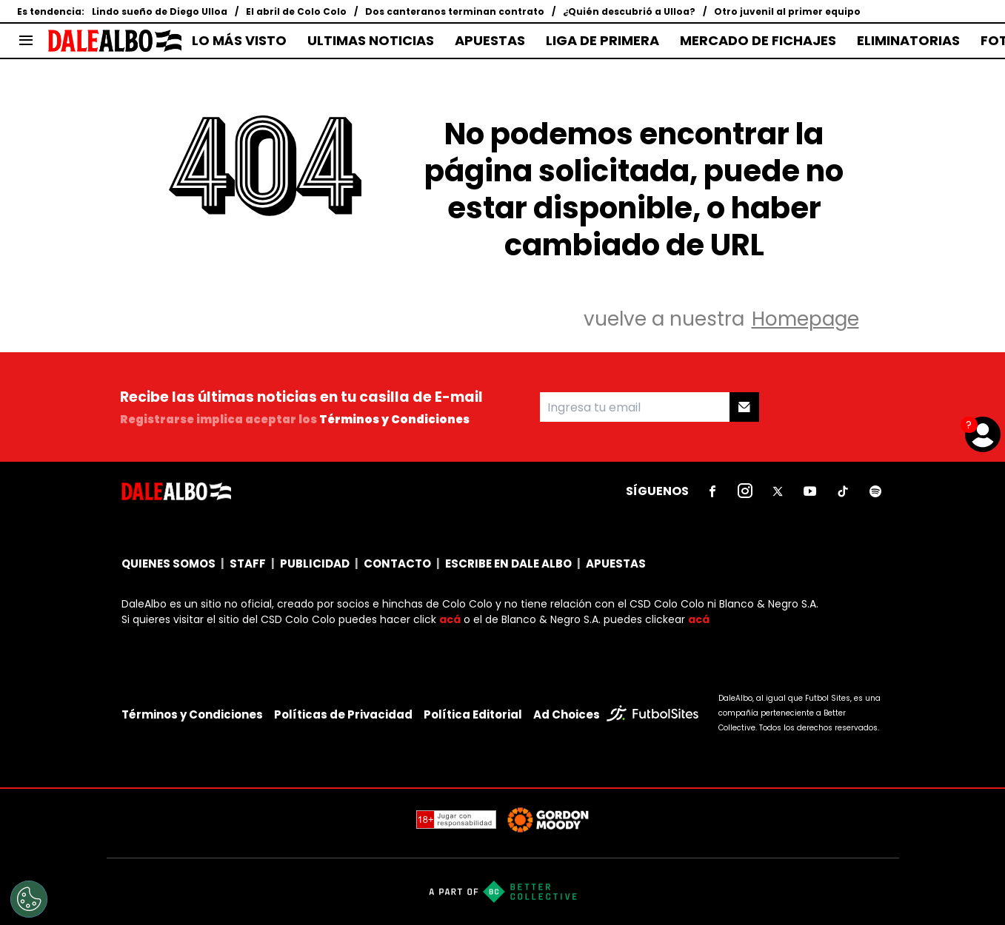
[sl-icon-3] (778, 491)
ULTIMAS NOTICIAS (370, 41)
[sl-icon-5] (843, 491)
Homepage (805, 319)
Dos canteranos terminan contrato (454, 11)
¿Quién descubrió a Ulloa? (629, 11)
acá (450, 619)
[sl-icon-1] (712, 491)
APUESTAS (490, 41)
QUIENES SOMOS (168, 563)
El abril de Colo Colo (296, 11)
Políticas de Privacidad (343, 714)
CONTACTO (397, 563)
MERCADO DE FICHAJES (758, 41)
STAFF (248, 563)
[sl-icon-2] (745, 491)
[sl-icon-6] (875, 491)
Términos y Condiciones (394, 419)
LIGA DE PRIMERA (602, 41)
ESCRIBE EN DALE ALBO (508, 563)
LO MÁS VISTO (239, 41)
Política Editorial (473, 714)
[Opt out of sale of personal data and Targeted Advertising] (28, 899)
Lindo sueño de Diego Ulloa (159, 11)
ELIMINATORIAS (908, 41)
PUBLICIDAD (315, 563)
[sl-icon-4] (810, 491)
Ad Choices (566, 714)
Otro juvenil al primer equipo (787, 11)
